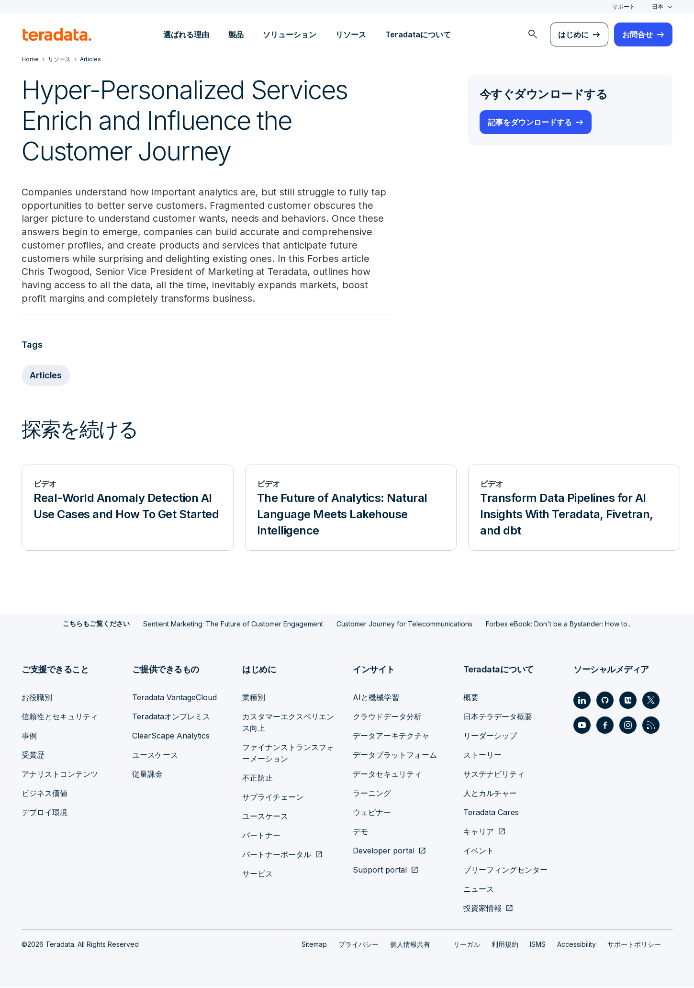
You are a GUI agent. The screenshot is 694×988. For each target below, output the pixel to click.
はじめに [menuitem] (573, 34)
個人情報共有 (410, 945)
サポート (623, 6)
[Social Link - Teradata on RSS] (651, 726)
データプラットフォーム (395, 756)
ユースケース (155, 756)
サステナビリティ (494, 775)
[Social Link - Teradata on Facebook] (605, 726)
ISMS (538, 945)
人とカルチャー (490, 794)
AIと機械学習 (376, 698)
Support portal (380, 870)
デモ (360, 832)
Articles (46, 377)
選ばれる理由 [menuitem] (186, 34)
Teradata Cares (491, 813)
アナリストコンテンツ (60, 775)
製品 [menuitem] (236, 34)
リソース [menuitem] (351, 34)
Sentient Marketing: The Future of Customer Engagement (233, 625)
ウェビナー (372, 813)
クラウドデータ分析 (387, 717)
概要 (471, 698)
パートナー (261, 836)
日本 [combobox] (657, 6)
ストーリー (482, 756)
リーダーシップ (490, 736)
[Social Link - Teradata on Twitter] (651, 701)
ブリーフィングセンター (505, 870)
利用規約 (505, 945)
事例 (29, 736)
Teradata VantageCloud (174, 698)
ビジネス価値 (44, 794)
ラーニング (372, 794)
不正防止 (257, 779)
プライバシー (358, 945)
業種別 (253, 698)
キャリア (478, 832)
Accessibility (576, 945)
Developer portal (383, 851)
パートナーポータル (276, 855)
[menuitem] (532, 34)
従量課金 (147, 775)
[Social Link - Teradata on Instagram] (628, 726)
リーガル (466, 945)
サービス (257, 874)
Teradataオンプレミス (171, 717)
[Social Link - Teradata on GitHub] (605, 701)
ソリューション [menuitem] (289, 34)
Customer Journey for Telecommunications (404, 625)
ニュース (478, 890)
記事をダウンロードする (530, 122)
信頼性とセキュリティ (60, 717)
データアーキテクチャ (391, 736)
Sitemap (314, 945)
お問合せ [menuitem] (637, 34)
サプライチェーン (272, 798)
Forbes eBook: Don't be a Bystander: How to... (559, 625)
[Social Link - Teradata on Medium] (628, 701)
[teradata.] (57, 34)
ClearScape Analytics (171, 736)
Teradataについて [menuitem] (418, 34)
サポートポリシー (634, 945)
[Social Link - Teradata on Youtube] (582, 726)
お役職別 (37, 698)
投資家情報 (482, 909)
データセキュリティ (387, 775)
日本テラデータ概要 (497, 717)
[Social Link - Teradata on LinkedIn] (582, 701)
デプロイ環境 (44, 813)
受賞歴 (33, 756)
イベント (478, 851)
